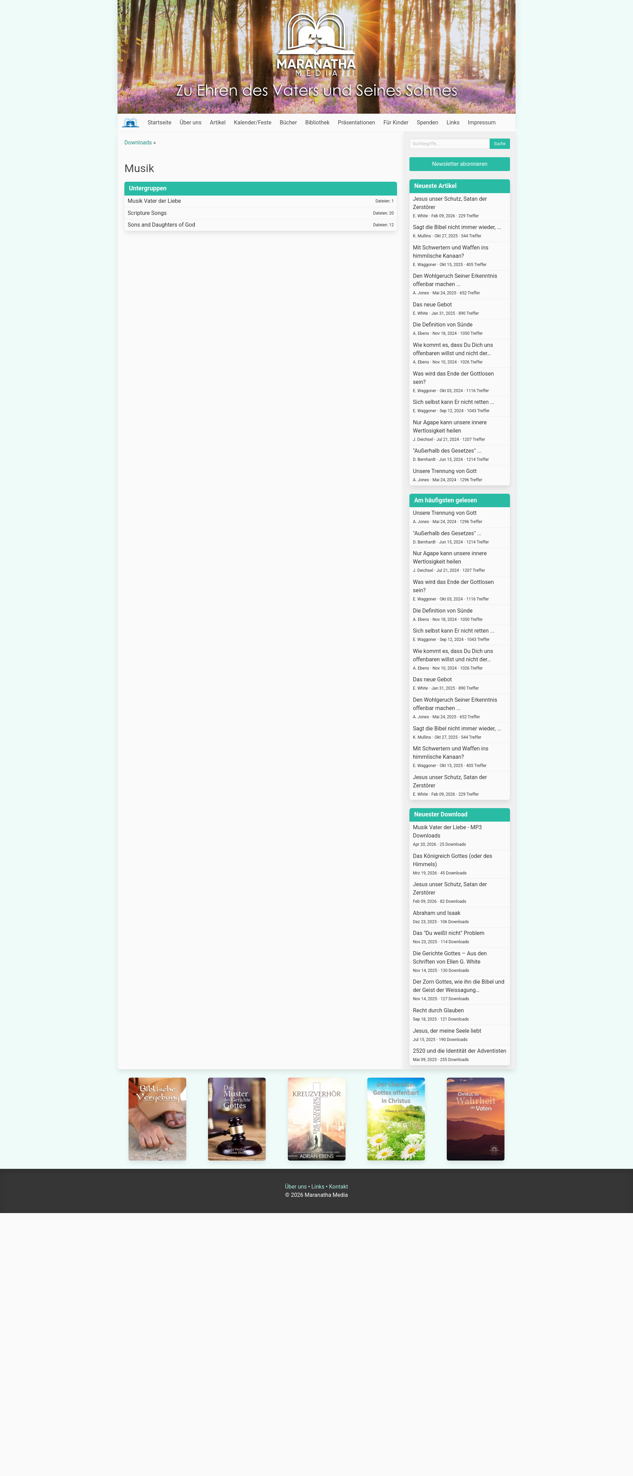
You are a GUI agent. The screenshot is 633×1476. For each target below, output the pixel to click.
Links (453, 122)
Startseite (159, 122)
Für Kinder (396, 122)
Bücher (288, 122)
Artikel (218, 122)
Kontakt (338, 1186)
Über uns (190, 122)
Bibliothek (317, 122)
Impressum (482, 122)
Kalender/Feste (253, 122)
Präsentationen (356, 122)
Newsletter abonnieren (460, 164)
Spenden (427, 122)
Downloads (138, 142)
